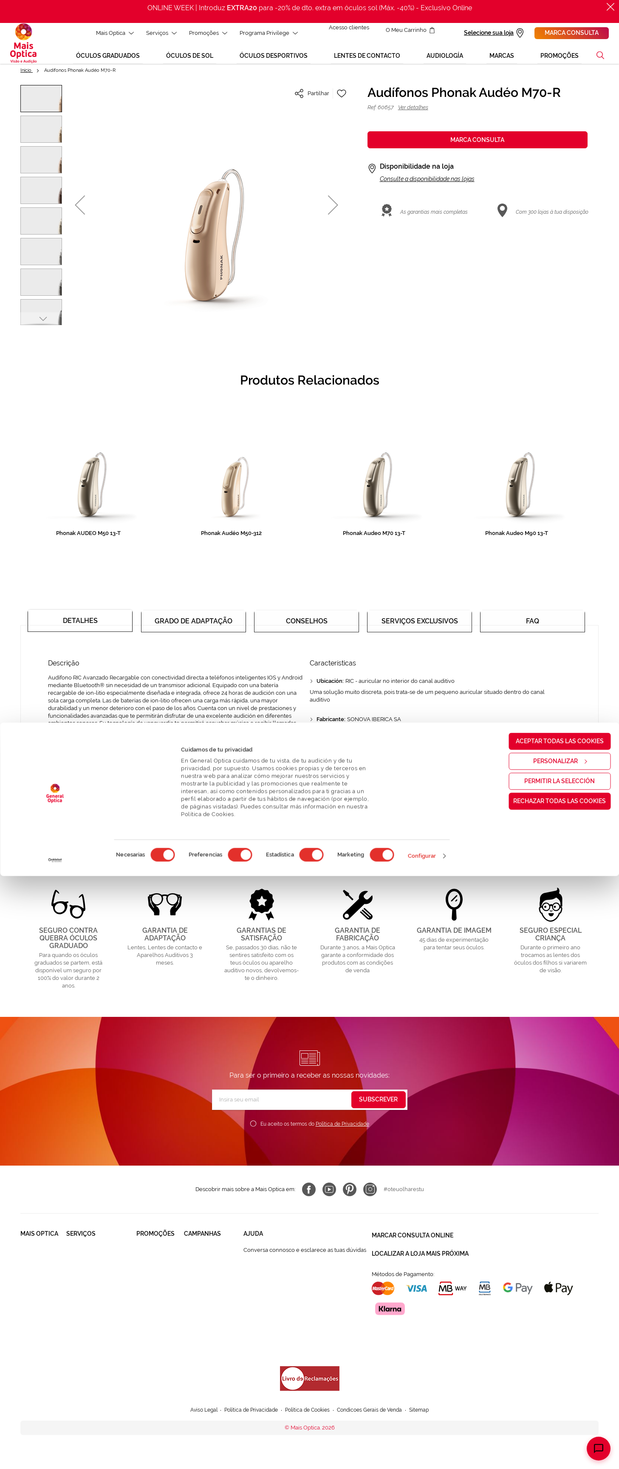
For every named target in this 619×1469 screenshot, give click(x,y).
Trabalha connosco (33, 1286)
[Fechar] (610, 7)
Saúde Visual (83, 1250)
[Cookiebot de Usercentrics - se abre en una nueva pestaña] (55, 1453)
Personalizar (548, 1353)
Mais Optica (110, 33)
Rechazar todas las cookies (548, 1393)
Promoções (203, 33)
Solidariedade (38, 1266)
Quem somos (37, 1250)
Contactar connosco (269, 1283)
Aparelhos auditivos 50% (209, 1303)
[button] (600, 61)
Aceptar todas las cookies (548, 1333)
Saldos (192, 1282)
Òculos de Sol (154, 1266)
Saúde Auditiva (85, 1266)
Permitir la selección (548, 1373)
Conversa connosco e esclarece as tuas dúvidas (304, 1251)
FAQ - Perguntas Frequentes (280, 1267)
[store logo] (23, 46)
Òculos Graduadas (160, 1250)
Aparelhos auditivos (149, 1310)
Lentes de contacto (149, 1286)
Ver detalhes (413, 113)
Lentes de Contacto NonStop (91, 1303)
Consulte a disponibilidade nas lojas (427, 184)
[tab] (80, 623)
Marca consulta (572, 32)
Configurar (422, 1449)
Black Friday (199, 1250)
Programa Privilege (264, 33)
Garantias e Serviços (92, 1282)
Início (26, 76)
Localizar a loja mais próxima (420, 1249)
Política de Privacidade (342, 1125)
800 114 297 (258, 1299)
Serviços (156, 33)
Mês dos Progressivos (212, 1266)
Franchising (35, 1306)
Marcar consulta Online (412, 1234)
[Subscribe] (378, 1100)
